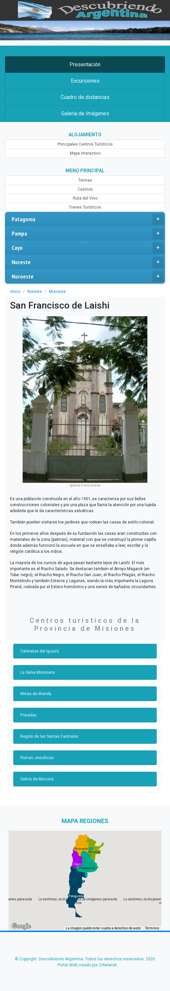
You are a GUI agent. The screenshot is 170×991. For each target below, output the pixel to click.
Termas (85, 180)
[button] (76, 896)
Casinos (85, 189)
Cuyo (88, 248)
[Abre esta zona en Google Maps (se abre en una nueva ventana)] (21, 926)
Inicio (15, 291)
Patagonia (88, 219)
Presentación (85, 64)
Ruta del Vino (85, 198)
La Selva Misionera (37, 672)
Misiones (57, 291)
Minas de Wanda (35, 693)
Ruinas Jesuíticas (37, 757)
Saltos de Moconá (37, 779)
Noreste (88, 262)
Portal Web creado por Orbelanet (87, 965)
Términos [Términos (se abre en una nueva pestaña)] (152, 928)
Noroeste (88, 276)
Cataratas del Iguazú (39, 651)
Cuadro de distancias (85, 97)
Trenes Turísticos (85, 207)
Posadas (28, 715)
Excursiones (85, 81)
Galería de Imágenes (85, 113)
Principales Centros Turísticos (85, 144)
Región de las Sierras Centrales (49, 736)
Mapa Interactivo (85, 153)
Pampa (88, 233)
